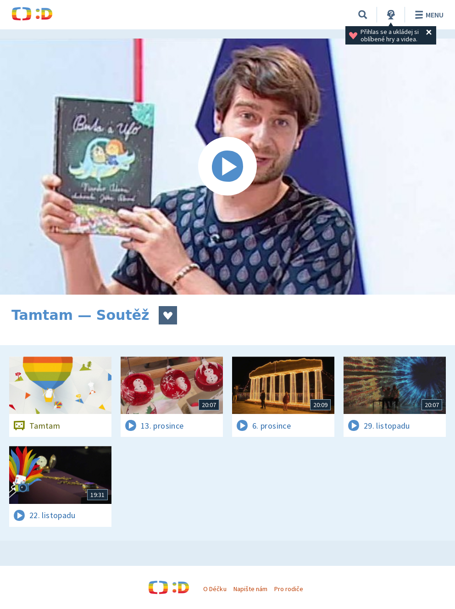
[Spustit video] (227, 167)
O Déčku (214, 589)
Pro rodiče (288, 589)
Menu (428, 15)
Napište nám (250, 589)
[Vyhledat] (363, 14)
